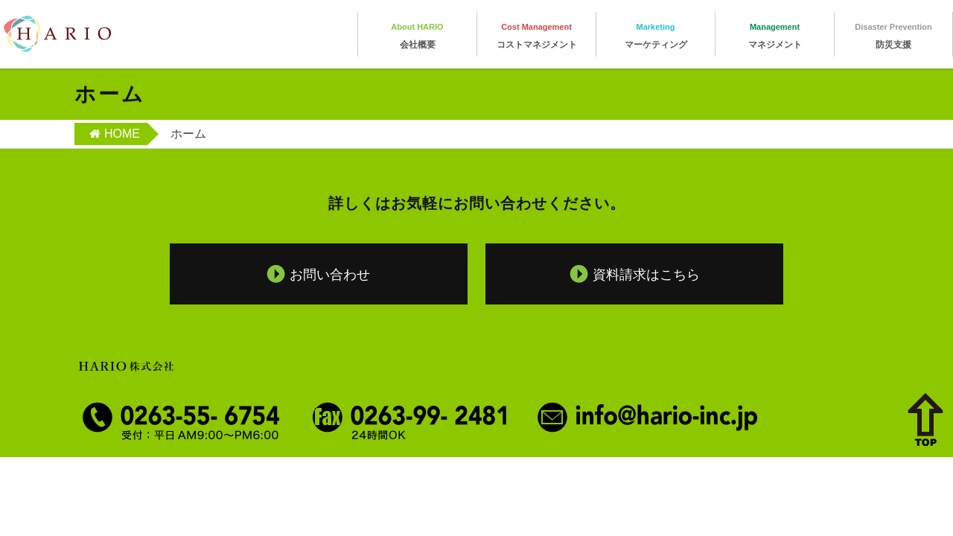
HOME (113, 133)
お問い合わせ (318, 274)
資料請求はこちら (635, 274)
